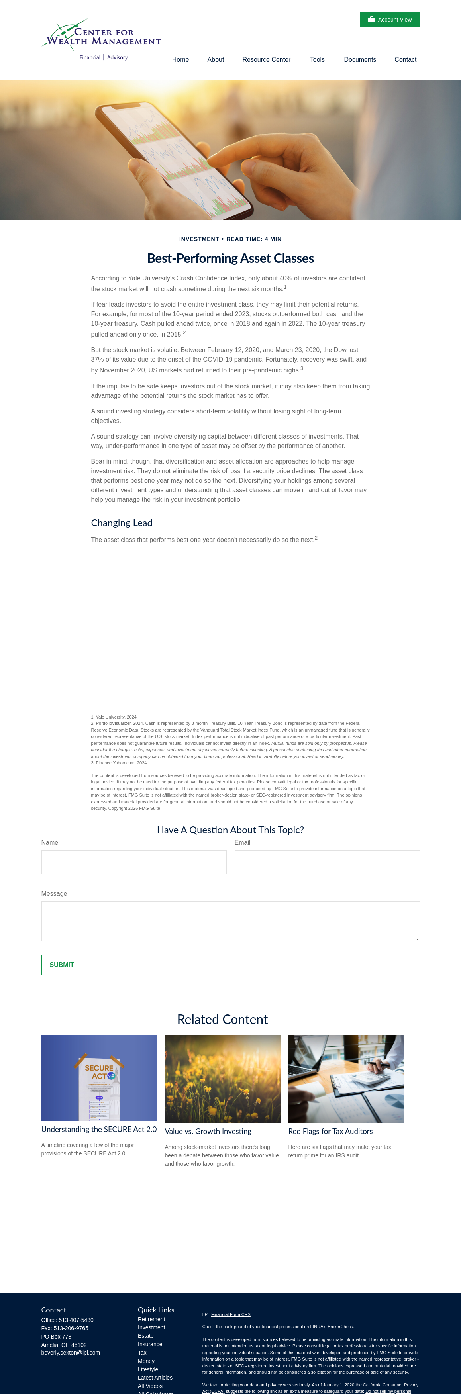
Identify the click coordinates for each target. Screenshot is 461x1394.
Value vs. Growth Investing (208, 1131)
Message (54, 893)
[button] (180, 60)
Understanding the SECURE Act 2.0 (99, 1129)
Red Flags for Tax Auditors (330, 1131)
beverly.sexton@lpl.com (70, 1352)
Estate (146, 1336)
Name (50, 842)
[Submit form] (61, 965)
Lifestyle (148, 1369)
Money (146, 1361)
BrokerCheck (340, 1326)
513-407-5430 (76, 1320)
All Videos (150, 1386)
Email (243, 842)
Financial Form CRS (231, 1314)
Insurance (150, 1344)
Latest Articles (155, 1377)
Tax (142, 1352)
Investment (151, 1327)
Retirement (151, 1319)
